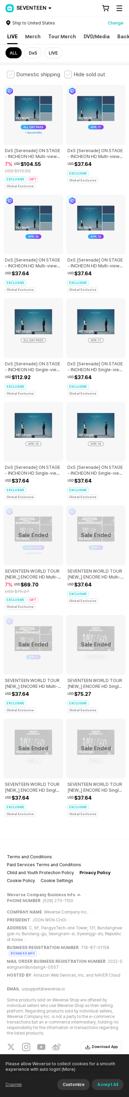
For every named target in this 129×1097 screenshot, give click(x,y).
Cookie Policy (21, 880)
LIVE (12, 36)
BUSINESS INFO (23, 953)
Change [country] (115, 23)
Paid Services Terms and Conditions (44, 864)
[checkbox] (33, 74)
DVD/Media (97, 36)
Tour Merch (62, 36)
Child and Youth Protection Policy (40, 872)
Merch (33, 36)
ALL (14, 53)
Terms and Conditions (29, 856)
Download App (101, 1047)
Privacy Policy (94, 872)
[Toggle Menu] (119, 8)
